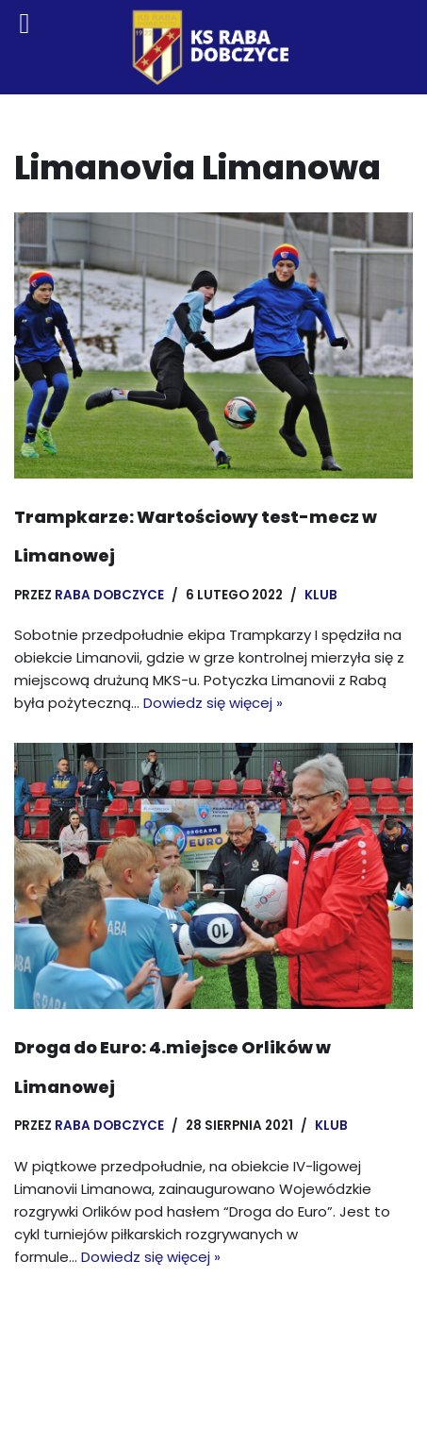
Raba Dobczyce (109, 595)
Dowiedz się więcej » (213, 703)
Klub (320, 595)
